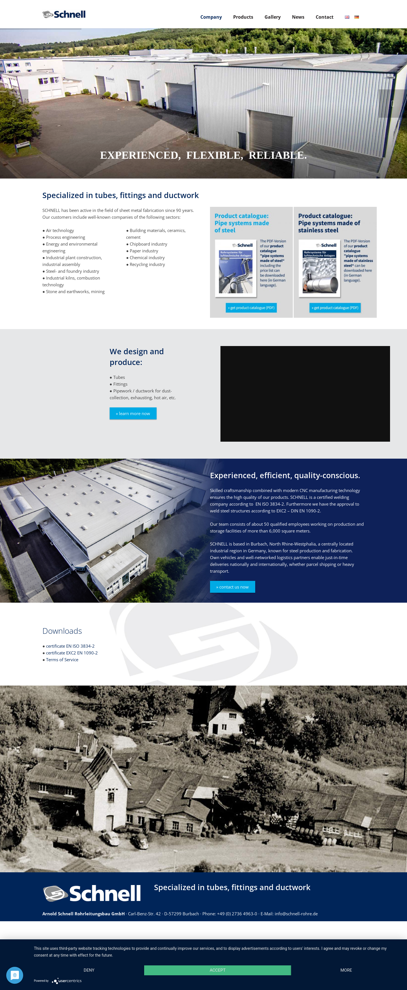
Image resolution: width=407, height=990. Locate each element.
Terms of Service (62, 659)
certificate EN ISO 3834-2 (70, 646)
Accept (218, 970)
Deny (89, 970)
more (346, 970)
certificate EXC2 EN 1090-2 (72, 653)
